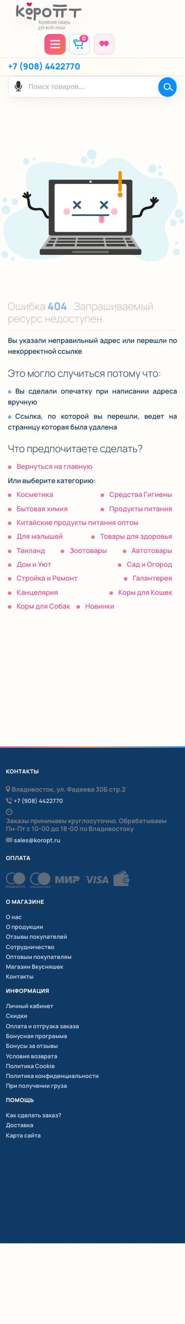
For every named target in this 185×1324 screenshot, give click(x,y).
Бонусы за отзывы (32, 1045)
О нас (14, 917)
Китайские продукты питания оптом (78, 522)
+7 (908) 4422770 (44, 66)
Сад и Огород (149, 564)
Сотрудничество (30, 947)
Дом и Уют (34, 564)
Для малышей (40, 536)
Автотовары (152, 550)
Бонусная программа (36, 1036)
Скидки (16, 1015)
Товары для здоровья (136, 536)
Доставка (20, 1125)
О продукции (24, 926)
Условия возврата (31, 1056)
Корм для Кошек (145, 592)
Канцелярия (37, 592)
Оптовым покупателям (39, 956)
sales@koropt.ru (37, 840)
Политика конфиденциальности (52, 1075)
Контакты (20, 976)
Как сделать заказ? (33, 1115)
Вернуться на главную (54, 466)
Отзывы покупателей (36, 936)
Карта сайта (23, 1135)
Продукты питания (140, 509)
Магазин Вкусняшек (34, 966)
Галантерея (152, 578)
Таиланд (31, 550)
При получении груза (36, 1085)
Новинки (99, 606)
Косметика (35, 494)
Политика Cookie (30, 1066)
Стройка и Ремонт (47, 578)
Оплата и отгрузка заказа (42, 1026)
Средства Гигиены (141, 494)
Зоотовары (88, 550)
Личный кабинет (29, 1006)
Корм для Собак (43, 606)
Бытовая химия (42, 509)
